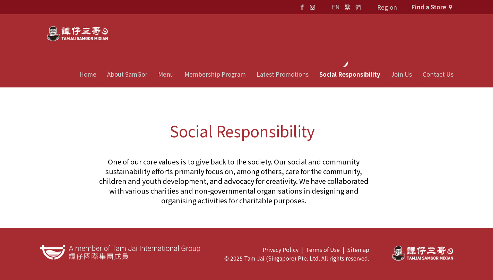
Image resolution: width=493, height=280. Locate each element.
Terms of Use (323, 249)
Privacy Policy (281, 249)
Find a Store (433, 6)
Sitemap (358, 249)
